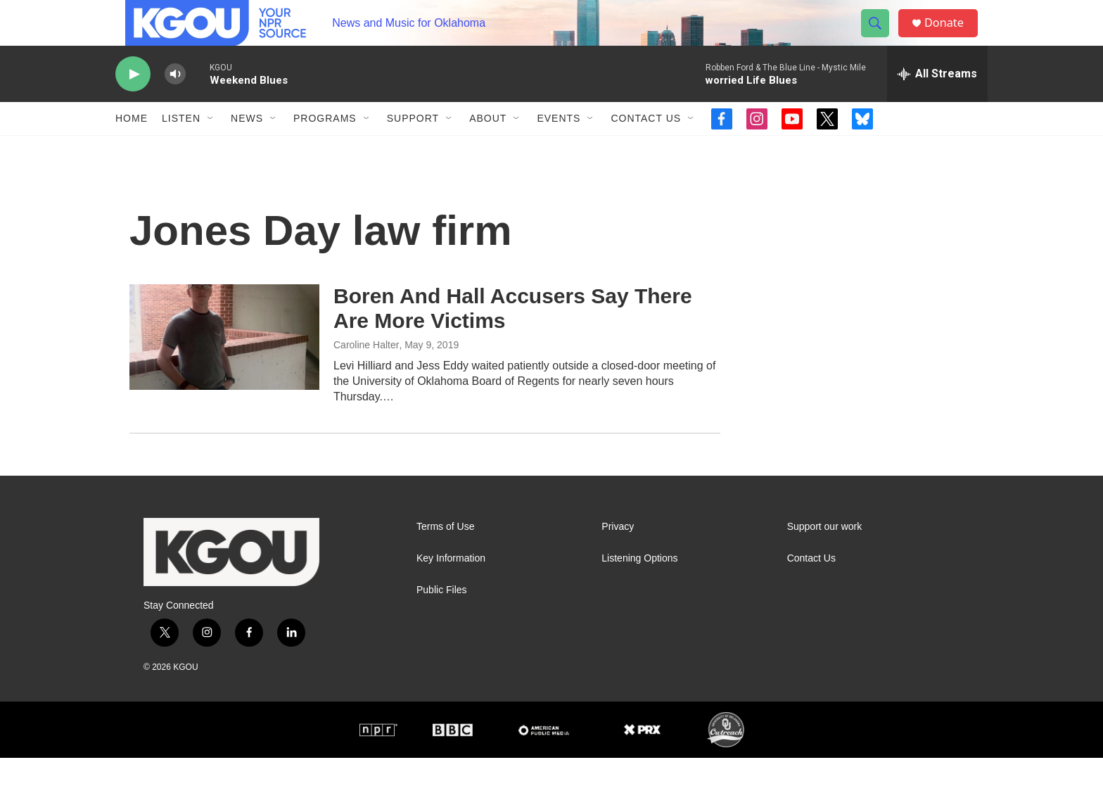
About (487, 146)
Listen (181, 146)
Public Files (441, 618)
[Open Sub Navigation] (211, 146)
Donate (952, 37)
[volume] (175, 102)
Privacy (617, 555)
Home (131, 146)
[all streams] (937, 102)
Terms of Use (445, 555)
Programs (325, 146)
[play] (133, 102)
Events (558, 146)
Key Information (450, 586)
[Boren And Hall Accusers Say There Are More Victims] (224, 365)
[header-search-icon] (881, 37)
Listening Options (639, 586)
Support (413, 146)
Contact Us (646, 146)
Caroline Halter (366, 373)
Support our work (824, 555)
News (247, 146)
